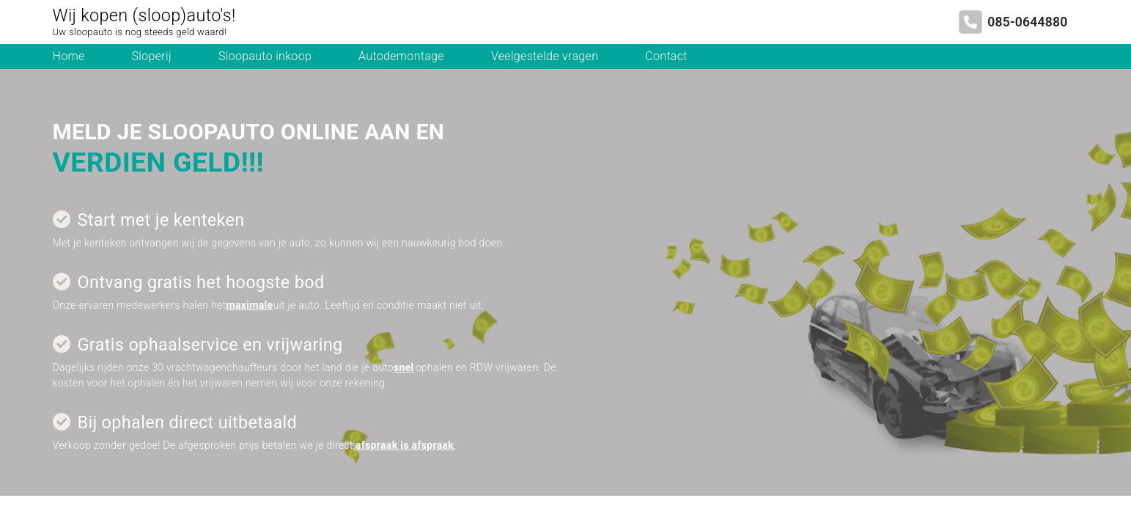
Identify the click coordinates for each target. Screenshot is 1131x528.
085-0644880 (1027, 22)
